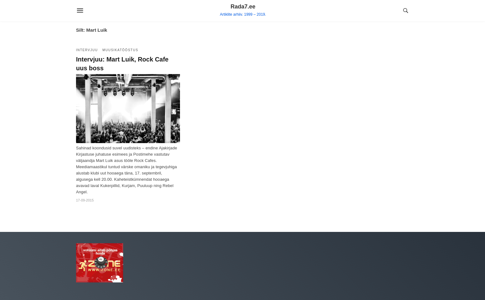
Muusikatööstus (120, 50)
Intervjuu (87, 50)
